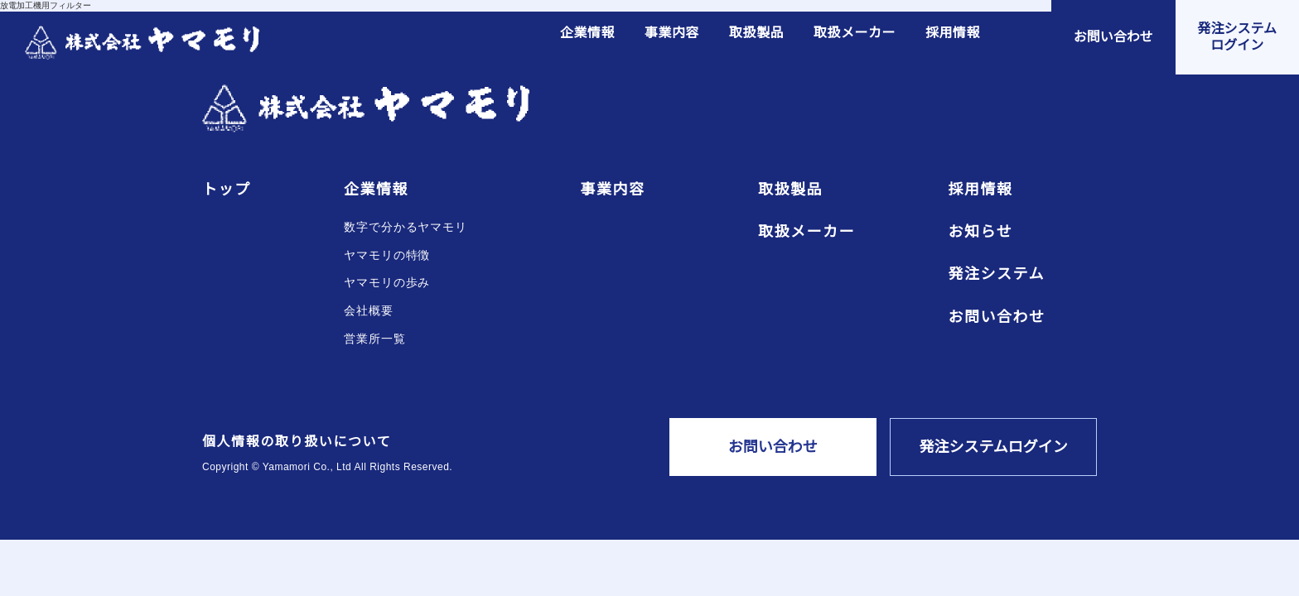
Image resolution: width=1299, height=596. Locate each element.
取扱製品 (756, 33)
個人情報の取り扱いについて (297, 442)
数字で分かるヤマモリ (405, 227)
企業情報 (587, 33)
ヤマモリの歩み (387, 283)
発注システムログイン (994, 447)
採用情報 (952, 33)
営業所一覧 (375, 339)
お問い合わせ (997, 317)
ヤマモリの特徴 (387, 255)
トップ (226, 190)
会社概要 (369, 311)
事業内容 (672, 33)
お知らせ (981, 232)
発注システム (997, 274)
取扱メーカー (855, 33)
